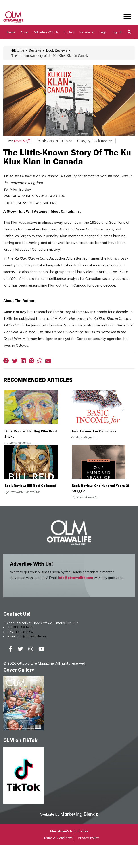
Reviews (35, 50)
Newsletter (86, 32)
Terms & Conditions (57, 838)
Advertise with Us (46, 32)
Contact (69, 32)
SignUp (117, 32)
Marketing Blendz (79, 814)
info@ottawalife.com (75, 578)
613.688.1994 (23, 632)
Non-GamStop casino (69, 831)
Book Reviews (56, 50)
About (24, 32)
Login (103, 32)
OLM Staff (22, 141)
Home (11, 32)
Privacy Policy (88, 838)
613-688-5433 (23, 627)
